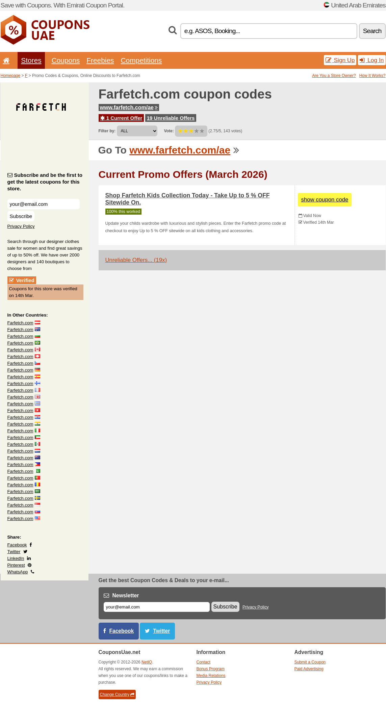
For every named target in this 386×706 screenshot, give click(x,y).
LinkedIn (15, 558)
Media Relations (211, 675)
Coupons (66, 60)
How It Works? (372, 75)
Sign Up (340, 60)
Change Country (117, 694)
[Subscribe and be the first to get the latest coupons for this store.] (43, 204)
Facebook (17, 544)
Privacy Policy (21, 226)
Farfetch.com (20, 322)
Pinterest (16, 565)
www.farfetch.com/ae (129, 107)
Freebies (100, 60)
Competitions (141, 60)
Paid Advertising (309, 669)
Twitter (14, 551)
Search (372, 30)
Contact (203, 662)
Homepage (11, 75)
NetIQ (146, 662)
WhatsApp (17, 571)
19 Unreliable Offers (171, 118)
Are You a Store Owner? (334, 75)
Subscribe (21, 216)
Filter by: (107, 131)
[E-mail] (157, 607)
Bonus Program (211, 669)
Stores (31, 60)
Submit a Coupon (310, 662)
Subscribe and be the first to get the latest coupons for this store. (45, 181)
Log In (372, 60)
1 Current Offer (121, 118)
